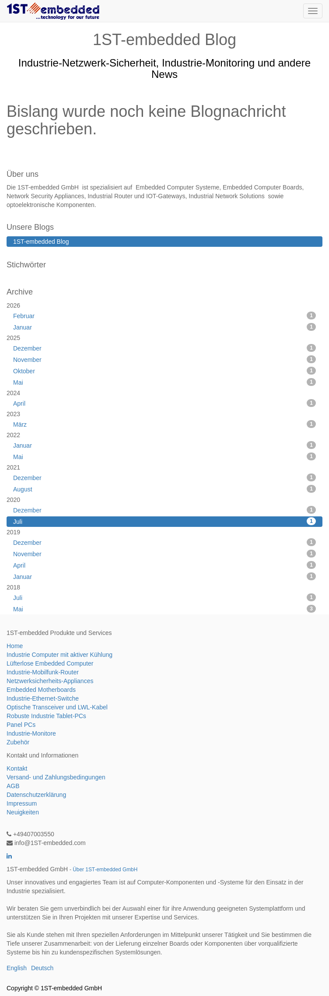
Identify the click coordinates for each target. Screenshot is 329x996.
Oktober (164, 371)
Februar (164, 315)
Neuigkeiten (23, 812)
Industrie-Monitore (31, 733)
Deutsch (42, 967)
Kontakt (17, 768)
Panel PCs (21, 724)
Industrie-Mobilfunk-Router (43, 672)
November (164, 359)
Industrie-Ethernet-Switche (43, 698)
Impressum (22, 803)
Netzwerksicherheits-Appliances (50, 680)
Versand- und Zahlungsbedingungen (56, 777)
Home (15, 645)
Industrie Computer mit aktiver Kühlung (59, 654)
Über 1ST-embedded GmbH (105, 869)
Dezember (164, 348)
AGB (13, 785)
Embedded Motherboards (41, 689)
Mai (164, 382)
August (164, 489)
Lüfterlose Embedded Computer (50, 663)
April (164, 403)
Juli (164, 521)
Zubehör (18, 742)
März (164, 424)
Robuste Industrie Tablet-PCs (46, 715)
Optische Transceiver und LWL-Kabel (57, 707)
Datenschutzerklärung (36, 794)
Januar (164, 327)
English (17, 967)
